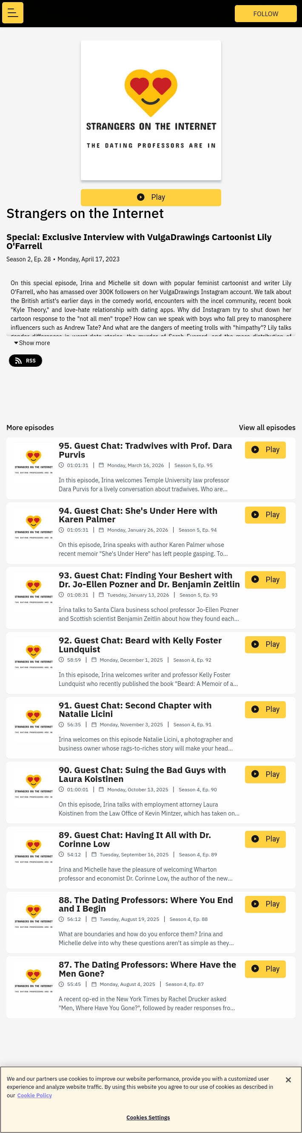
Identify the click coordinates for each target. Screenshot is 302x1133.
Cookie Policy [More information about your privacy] (34, 1098)
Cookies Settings (148, 1121)
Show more (31, 343)
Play (151, 197)
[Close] (288, 1083)
